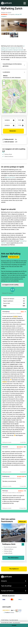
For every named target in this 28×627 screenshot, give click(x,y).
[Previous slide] (2, 23)
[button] (14, 94)
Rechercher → (13, 131)
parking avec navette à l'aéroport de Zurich (12, 50)
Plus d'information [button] (16, 622)
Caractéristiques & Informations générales (12, 65)
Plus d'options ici (14, 569)
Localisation (6, 72)
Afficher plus (22, 521)
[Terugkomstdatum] (9, 120)
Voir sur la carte (8, 84)
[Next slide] (25, 23)
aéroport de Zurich (10, 177)
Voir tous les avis (13, 257)
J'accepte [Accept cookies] (14, 625)
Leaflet (16, 112)
